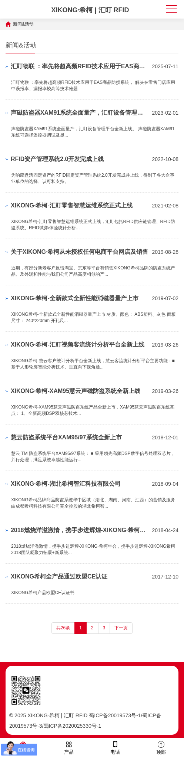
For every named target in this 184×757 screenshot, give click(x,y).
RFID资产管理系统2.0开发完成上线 (57, 159)
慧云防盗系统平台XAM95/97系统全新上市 (66, 437)
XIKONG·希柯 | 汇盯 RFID (90, 10)
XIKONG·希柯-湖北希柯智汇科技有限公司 (66, 484)
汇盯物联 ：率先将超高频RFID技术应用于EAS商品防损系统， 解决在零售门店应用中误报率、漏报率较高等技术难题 (79, 66)
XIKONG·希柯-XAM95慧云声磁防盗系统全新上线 (75, 391)
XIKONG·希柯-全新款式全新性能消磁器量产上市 (74, 298)
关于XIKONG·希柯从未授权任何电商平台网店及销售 (79, 252)
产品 (69, 747)
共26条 (63, 627)
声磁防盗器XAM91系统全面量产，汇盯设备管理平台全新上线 (79, 112)
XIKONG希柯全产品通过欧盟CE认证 (59, 576)
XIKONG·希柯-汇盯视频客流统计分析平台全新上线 (77, 344)
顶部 (161, 747)
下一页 (121, 627)
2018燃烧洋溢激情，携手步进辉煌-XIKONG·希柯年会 (79, 530)
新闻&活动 (23, 24)
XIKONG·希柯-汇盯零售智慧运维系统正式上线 (72, 205)
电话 (115, 747)
